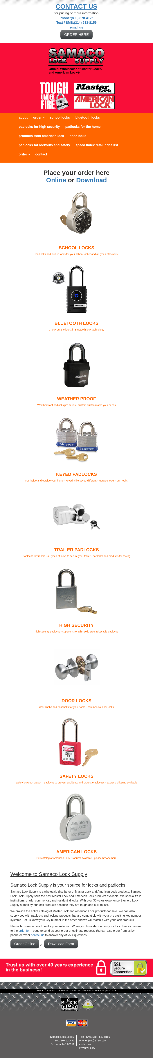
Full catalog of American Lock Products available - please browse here (76, 824)
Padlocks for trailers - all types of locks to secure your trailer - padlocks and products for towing (76, 522)
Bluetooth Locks (87, 117)
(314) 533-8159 (101, 1036)
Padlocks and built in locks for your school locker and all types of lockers (76, 221)
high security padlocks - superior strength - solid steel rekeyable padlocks (76, 598)
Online (56, 180)
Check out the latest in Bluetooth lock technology (76, 296)
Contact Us (76, 6)
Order (38, 117)
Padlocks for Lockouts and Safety (44, 145)
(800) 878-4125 (97, 1040)
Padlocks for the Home (83, 127)
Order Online (24, 944)
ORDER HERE (76, 35)
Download (91, 180)
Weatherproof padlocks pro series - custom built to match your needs (76, 372)
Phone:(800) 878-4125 (76, 18)
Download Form (61, 944)
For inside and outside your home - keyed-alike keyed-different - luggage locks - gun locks (76, 447)
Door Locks (78, 136)
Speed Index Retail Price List (97, 145)
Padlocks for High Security (39, 127)
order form (25, 930)
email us (76, 27)
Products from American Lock (41, 136)
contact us (37, 935)
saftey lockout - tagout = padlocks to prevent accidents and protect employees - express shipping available (76, 749)
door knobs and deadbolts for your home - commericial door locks (76, 673)
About (23, 117)
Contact (41, 154)
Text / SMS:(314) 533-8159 (76, 22)
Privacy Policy (87, 1047)
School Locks (60, 117)
